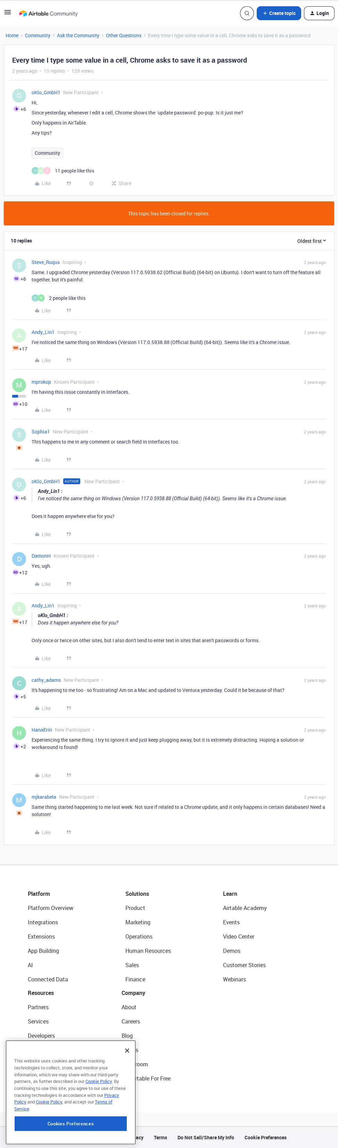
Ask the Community (78, 35)
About (129, 1007)
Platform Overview (50, 908)
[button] (7, 14)
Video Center (238, 936)
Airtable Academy (245, 908)
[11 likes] (63, 170)
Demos (231, 951)
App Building (43, 951)
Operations (138, 936)
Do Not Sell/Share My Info (206, 1137)
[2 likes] (58, 298)
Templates (40, 1064)
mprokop (41, 381)
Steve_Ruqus (46, 262)
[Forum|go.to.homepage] (48, 13)
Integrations (43, 922)
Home (12, 35)
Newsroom (135, 1064)
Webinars (234, 979)
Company (133, 993)
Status (130, 1050)
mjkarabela (44, 797)
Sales (132, 965)
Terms (160, 1137)
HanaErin (42, 729)
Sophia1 (41, 431)
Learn (230, 894)
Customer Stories (244, 965)
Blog (127, 1035)
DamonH (41, 555)
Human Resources (148, 951)
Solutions (137, 894)
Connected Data (48, 979)
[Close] (127, 1081)
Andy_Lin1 (43, 332)
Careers (131, 1021)
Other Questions (123, 35)
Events (231, 922)
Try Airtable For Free (146, 1078)
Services (38, 1021)
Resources (41, 993)
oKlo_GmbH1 (46, 92)
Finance (135, 979)
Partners (38, 1007)
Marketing (137, 922)
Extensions (41, 936)
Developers (41, 1035)
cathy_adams (46, 680)
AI (30, 965)
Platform (39, 894)
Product (135, 908)
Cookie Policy (98, 1112)
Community (37, 35)
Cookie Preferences (266, 1137)
